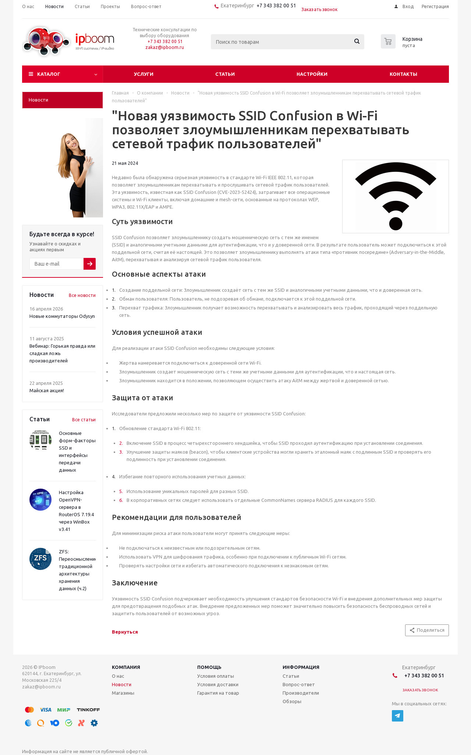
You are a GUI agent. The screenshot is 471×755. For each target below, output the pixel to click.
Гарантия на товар (218, 692)
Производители (301, 692)
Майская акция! (46, 390)
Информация (301, 667)
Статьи (225, 74)
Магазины (123, 692)
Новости (121, 684)
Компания (126, 667)
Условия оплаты (215, 675)
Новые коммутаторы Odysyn (62, 316)
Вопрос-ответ (299, 684)
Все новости (82, 295)
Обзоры (292, 701)
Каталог (48, 74)
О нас (118, 675)
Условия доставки (217, 684)
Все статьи (84, 419)
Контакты (403, 74)
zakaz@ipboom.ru (164, 47)
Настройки (312, 74)
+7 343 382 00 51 (275, 5)
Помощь (209, 667)
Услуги (143, 74)
